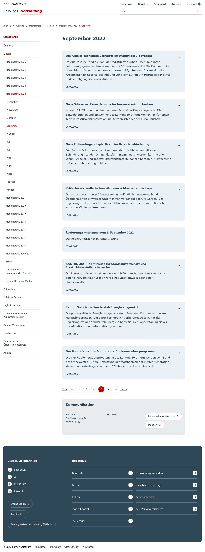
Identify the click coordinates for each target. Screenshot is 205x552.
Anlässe (7, 352)
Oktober (11, 117)
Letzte (123, 389)
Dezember (12, 102)
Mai (9, 157)
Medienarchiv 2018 (16, 221)
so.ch (5, 26)
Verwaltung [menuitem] (31, 11)
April (9, 165)
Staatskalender (145, 497)
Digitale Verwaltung (14, 325)
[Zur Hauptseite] (14, 3)
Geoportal (78, 473)
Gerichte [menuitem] (143, 3)
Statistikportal (80, 509)
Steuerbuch (79, 521)
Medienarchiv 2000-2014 (19, 253)
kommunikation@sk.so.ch (163, 416)
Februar (11, 181)
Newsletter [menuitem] (88, 546)
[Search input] (161, 11)
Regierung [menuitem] (126, 3)
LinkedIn (16, 491)
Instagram (17, 484)
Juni (9, 149)
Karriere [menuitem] (176, 3)
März (9, 173)
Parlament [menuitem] (160, 3)
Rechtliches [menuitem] (40, 546)
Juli (8, 141)
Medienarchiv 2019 (16, 213)
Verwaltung (18, 26)
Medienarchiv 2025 (16, 69)
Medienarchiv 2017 (16, 229)
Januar (10, 189)
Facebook (17, 470)
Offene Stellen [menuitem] (71, 546)
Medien (50, 26)
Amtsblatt (18, 514)
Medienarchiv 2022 (68, 26)
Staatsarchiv (9, 333)
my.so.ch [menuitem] (194, 4)
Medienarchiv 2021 (16, 197)
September (87, 26)
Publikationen (10, 289)
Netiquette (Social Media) (19, 281)
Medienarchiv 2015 (16, 245)
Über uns (8, 45)
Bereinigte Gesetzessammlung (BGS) (32, 524)
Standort (154, 424)
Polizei (76, 497)
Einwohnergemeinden (149, 473)
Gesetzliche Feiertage (149, 485)
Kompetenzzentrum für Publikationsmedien (15, 315)
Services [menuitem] (10, 11)
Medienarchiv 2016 (16, 237)
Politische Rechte (12, 297)
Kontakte (111, 414)
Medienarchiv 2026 (16, 61)
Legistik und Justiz (12, 305)
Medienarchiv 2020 (16, 205)
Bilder (9, 261)
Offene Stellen (20, 503)
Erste (64, 389)
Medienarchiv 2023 (16, 85)
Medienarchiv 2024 (16, 77)
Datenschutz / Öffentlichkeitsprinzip (14, 343)
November (12, 109)
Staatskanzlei (35, 26)
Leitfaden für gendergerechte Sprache (19, 271)
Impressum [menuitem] (55, 546)
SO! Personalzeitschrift (149, 509)
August (11, 133)
